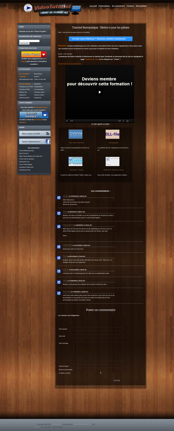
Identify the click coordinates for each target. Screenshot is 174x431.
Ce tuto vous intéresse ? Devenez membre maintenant (99, 39)
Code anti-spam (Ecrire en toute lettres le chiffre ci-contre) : (65, 366)
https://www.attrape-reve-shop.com (30, 156)
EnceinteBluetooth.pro (26, 150)
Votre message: (63, 343)
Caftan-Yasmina (47, 427)
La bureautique (39, 89)
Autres (41, 427)
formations (38, 119)
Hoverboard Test (24, 170)
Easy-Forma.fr (24, 153)
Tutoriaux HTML (24, 89)
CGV (93, 424)
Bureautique (38, 74)
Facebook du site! (91, 59)
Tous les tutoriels (24, 84)
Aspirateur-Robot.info (26, 167)
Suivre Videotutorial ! (31, 142)
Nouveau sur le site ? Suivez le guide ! (32, 31)
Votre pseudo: (63, 329)
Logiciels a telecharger (57, 427)
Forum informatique (25, 164)
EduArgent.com (24, 162)
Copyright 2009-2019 (44, 424)
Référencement (24, 98)
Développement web (26, 79)
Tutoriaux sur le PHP (26, 87)
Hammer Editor (39, 95)
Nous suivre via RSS (31, 134)
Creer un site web (40, 79)
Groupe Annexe (67, 424)
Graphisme (37, 98)
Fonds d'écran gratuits (26, 159)
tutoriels (22, 122)
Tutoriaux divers (39, 92)
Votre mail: (62, 336)
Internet (36, 76)
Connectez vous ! (41, 107)
